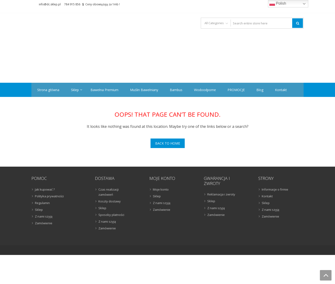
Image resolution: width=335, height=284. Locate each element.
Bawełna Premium (104, 90)
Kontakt (281, 90)
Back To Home (167, 143)
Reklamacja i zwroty (221, 194)
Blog (259, 90)
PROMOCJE (236, 90)
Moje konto (161, 189)
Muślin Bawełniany (144, 90)
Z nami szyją (43, 216)
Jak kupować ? (45, 189)
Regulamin (42, 203)
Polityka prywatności (49, 196)
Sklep (75, 90)
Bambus (176, 90)
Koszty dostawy (109, 201)
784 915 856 (72, 4)
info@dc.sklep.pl (50, 4)
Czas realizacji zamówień (108, 192)
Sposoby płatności (111, 215)
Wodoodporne (205, 90)
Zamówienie (43, 223)
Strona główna (48, 90)
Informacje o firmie (275, 189)
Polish (277, 4)
